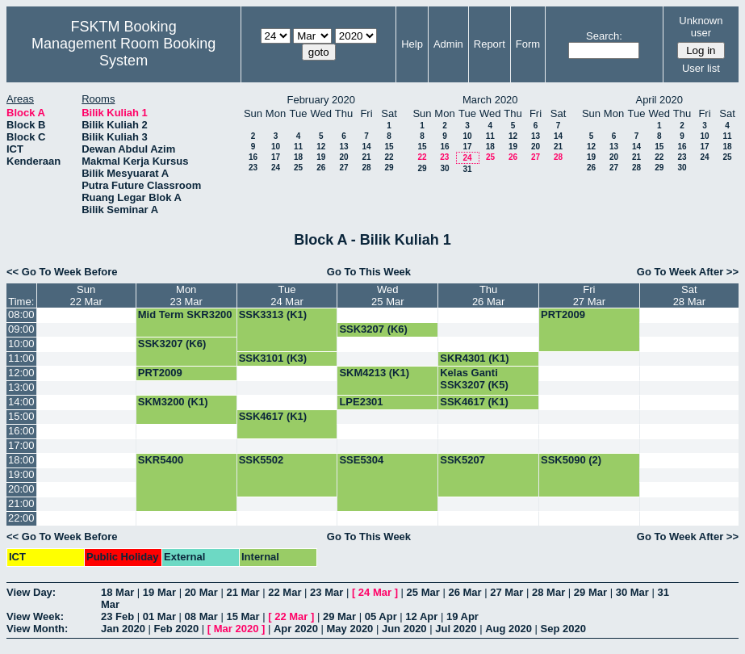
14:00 (21, 402)
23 (253, 167)
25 (298, 167)
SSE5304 (361, 460)
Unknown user (700, 27)
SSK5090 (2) (571, 460)
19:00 (21, 474)
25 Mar (423, 592)
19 (320, 157)
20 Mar (201, 592)
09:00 (21, 329)
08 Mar (201, 616)
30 (444, 168)
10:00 (21, 343)
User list (701, 68)
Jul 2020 (455, 629)
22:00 (21, 518)
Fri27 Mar (589, 295)
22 (388, 157)
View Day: (31, 592)
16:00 (21, 431)
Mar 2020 (236, 629)
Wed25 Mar (387, 295)
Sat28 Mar (689, 295)
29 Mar (590, 592)
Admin (448, 44)
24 (275, 167)
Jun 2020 (404, 629)
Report (489, 44)
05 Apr (381, 616)
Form (528, 44)
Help (412, 44)
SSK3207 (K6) (373, 329)
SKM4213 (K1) (374, 373)
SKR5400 (160, 460)
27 (343, 167)
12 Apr (421, 616)
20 (343, 157)
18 (298, 157)
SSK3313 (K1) (273, 314)
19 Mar (159, 592)
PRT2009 (563, 314)
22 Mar (284, 592)
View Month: (37, 629)
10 (275, 146)
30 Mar (632, 592)
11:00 (21, 358)
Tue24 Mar (286, 295)
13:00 (21, 387)
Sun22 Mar (85, 295)
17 (275, 157)
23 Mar (326, 592)
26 (320, 167)
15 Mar (242, 616)
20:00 (21, 489)
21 (366, 157)
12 (320, 146)
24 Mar (374, 592)
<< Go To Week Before (62, 272)
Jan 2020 (123, 629)
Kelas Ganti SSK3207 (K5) (474, 379)
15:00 (21, 416)
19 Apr (462, 616)
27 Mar (506, 592)
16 (253, 157)
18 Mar (117, 592)
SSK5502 (261, 460)
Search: (604, 36)
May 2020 (350, 629)
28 (366, 167)
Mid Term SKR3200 (185, 314)
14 (366, 146)
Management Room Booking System (123, 52)
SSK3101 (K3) (273, 358)
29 (388, 167)
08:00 (21, 314)
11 (298, 146)
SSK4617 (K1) (474, 402)
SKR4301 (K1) (474, 358)
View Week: (35, 616)
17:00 (21, 445)
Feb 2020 (176, 629)
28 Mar (548, 592)
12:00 (21, 373)
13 (343, 146)
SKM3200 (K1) (173, 402)
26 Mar (464, 592)
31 (466, 169)
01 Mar (159, 616)
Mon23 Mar (186, 295)
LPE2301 (361, 402)
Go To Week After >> (688, 272)
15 (388, 146)
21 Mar (242, 592)
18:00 (21, 460)
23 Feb (117, 616)
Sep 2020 (563, 629)
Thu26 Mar (488, 295)
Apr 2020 (296, 629)
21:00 (21, 503)
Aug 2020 (508, 629)
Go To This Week (369, 272)
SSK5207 (462, 460)
